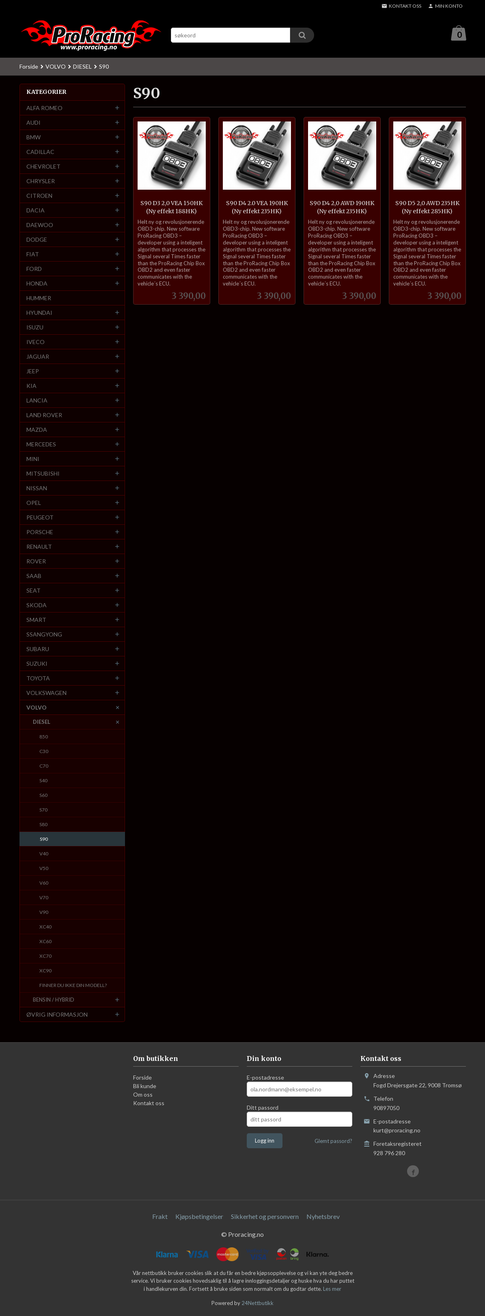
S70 (43, 810)
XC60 (45, 942)
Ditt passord (262, 1107)
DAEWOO (39, 225)
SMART (36, 620)
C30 (43, 752)
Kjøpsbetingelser (199, 1217)
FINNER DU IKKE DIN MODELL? (73, 986)
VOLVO (36, 707)
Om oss (143, 1094)
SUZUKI (36, 663)
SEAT (33, 590)
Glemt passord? (333, 1141)
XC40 (45, 927)
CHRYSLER (40, 181)
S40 (43, 781)
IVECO (35, 342)
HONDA (36, 283)
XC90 (45, 971)
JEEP (32, 371)
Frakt (160, 1217)
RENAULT (39, 546)
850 (43, 737)
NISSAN (36, 488)
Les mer (332, 1289)
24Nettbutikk (257, 1303)
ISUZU (34, 327)
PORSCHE (39, 532)
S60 (43, 795)
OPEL (33, 503)
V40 (43, 854)
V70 (43, 898)
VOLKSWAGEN (46, 693)
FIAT (32, 254)
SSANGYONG (44, 634)
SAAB (33, 576)
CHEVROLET (43, 166)
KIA (31, 386)
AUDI (33, 122)
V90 (43, 912)
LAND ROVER (44, 415)
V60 (43, 883)
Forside (28, 66)
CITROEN (39, 196)
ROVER (36, 561)
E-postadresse (265, 1077)
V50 (43, 869)
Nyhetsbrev (323, 1217)
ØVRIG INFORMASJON (57, 1014)
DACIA (35, 210)
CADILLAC (40, 152)
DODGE (36, 239)
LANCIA (36, 400)
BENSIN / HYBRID (53, 1000)
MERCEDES (41, 444)
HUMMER (38, 298)
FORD (34, 269)
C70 (43, 766)
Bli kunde (144, 1086)
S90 (44, 839)
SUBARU (37, 649)
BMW (33, 137)
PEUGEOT (40, 517)
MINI (32, 459)
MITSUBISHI (43, 473)
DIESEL (41, 722)
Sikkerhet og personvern (265, 1217)
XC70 (45, 956)
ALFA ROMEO (44, 108)
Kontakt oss (148, 1103)
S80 (43, 825)
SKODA (36, 605)
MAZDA (36, 429)
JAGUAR (37, 356)
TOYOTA (38, 678)
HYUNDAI (39, 313)
